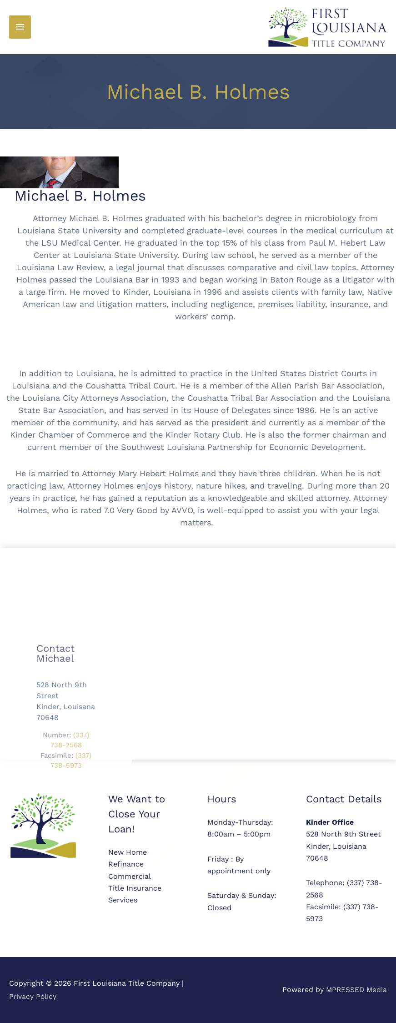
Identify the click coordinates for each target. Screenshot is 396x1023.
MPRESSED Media (355, 989)
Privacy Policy (33, 996)
